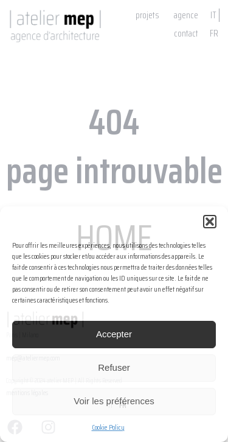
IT (213, 15)
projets (147, 15)
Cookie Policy (108, 427)
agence (186, 15)
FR (214, 33)
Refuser (114, 367)
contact (186, 33)
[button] (210, 222)
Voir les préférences (114, 401)
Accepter (114, 334)
